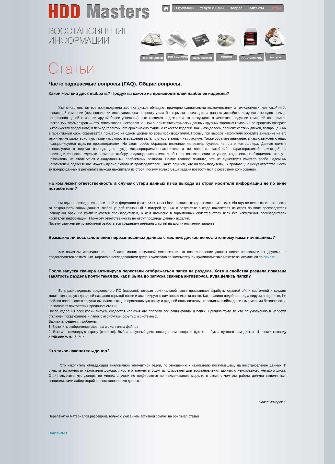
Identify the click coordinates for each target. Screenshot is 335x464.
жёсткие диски (152, 58)
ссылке (269, 257)
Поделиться (58, 433)
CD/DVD (226, 57)
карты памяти (202, 58)
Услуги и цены (212, 8)
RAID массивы (252, 58)
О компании (184, 8)
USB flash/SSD (177, 57)
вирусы (275, 57)
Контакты (256, 8)
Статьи (275, 8)
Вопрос (236, 8)
